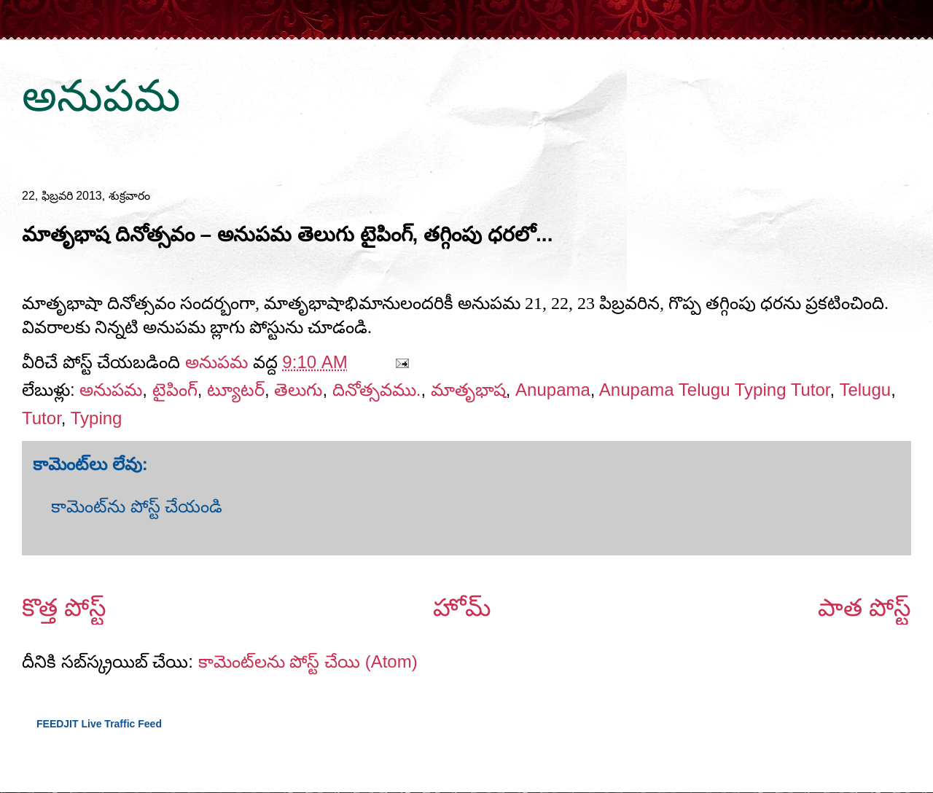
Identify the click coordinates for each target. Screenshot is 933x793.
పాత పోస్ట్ (864, 607)
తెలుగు (298, 389)
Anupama (552, 389)
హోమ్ (462, 607)
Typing (96, 418)
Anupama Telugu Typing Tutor (714, 389)
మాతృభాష (468, 389)
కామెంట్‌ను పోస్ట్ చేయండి (136, 506)
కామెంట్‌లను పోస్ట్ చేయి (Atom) (308, 661)
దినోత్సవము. (376, 389)
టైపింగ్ (175, 389)
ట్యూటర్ (236, 389)
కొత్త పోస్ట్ (64, 607)
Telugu (865, 389)
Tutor (41, 418)
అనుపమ (101, 95)
